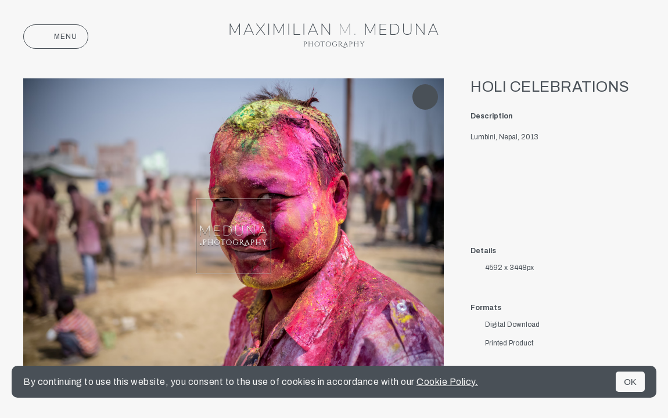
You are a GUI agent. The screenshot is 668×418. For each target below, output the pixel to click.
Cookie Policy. (447, 382)
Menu (55, 37)
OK (630, 382)
